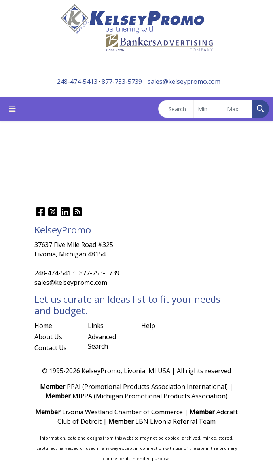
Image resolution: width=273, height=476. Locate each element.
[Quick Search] (176, 109)
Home (43, 325)
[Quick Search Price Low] (208, 109)
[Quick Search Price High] (237, 109)
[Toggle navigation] (12, 108)
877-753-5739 (122, 81)
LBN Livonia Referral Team (175, 421)
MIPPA (82, 396)
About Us (48, 336)
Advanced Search (102, 341)
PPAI (74, 386)
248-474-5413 (77, 81)
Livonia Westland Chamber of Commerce (122, 412)
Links (96, 325)
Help (148, 325)
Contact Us (50, 347)
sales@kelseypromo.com (184, 81)
